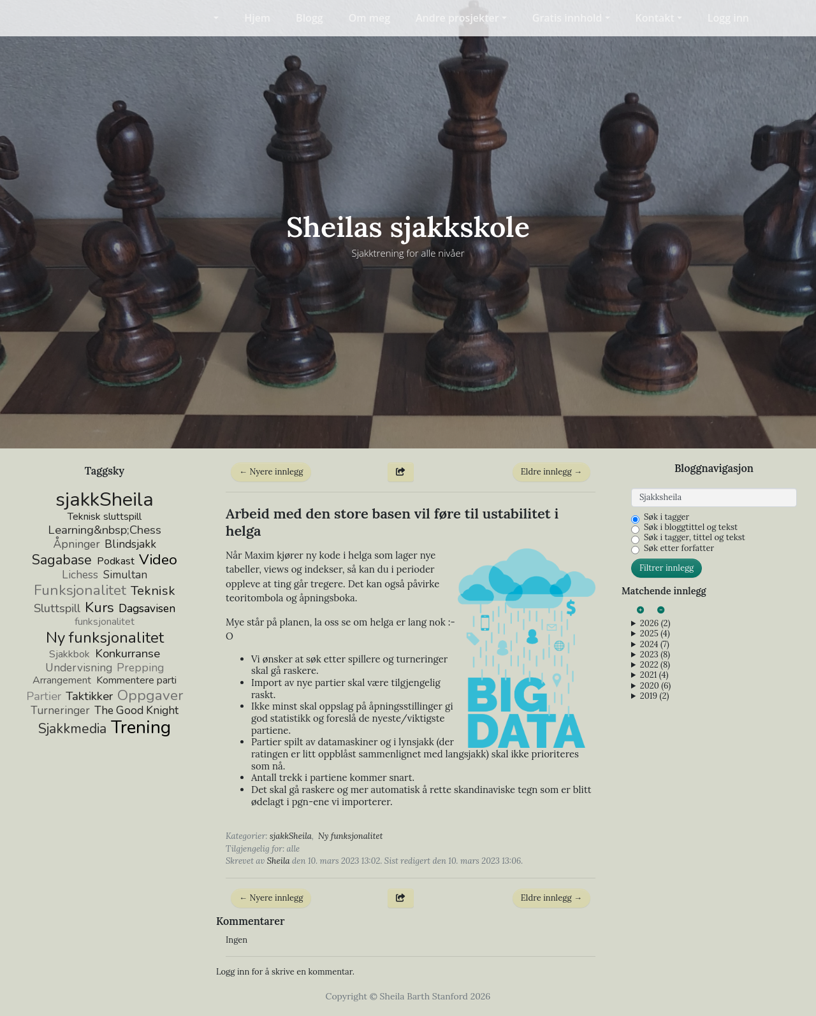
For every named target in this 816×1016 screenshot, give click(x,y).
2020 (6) (655, 686)
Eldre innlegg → (551, 471)
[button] (208, 18)
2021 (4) (654, 675)
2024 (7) (654, 645)
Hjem (257, 18)
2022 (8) (655, 665)
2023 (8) (655, 655)
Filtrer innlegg (666, 567)
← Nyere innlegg (271, 471)
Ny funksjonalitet (350, 836)
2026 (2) (655, 624)
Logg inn (728, 18)
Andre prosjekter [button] (457, 18)
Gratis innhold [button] (567, 18)
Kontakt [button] (655, 18)
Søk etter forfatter (679, 548)
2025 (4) (655, 634)
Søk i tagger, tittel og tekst (694, 538)
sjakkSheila (291, 836)
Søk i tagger (666, 517)
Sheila (278, 860)
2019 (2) (654, 696)
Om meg (369, 18)
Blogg (309, 18)
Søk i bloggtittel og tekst (691, 527)
